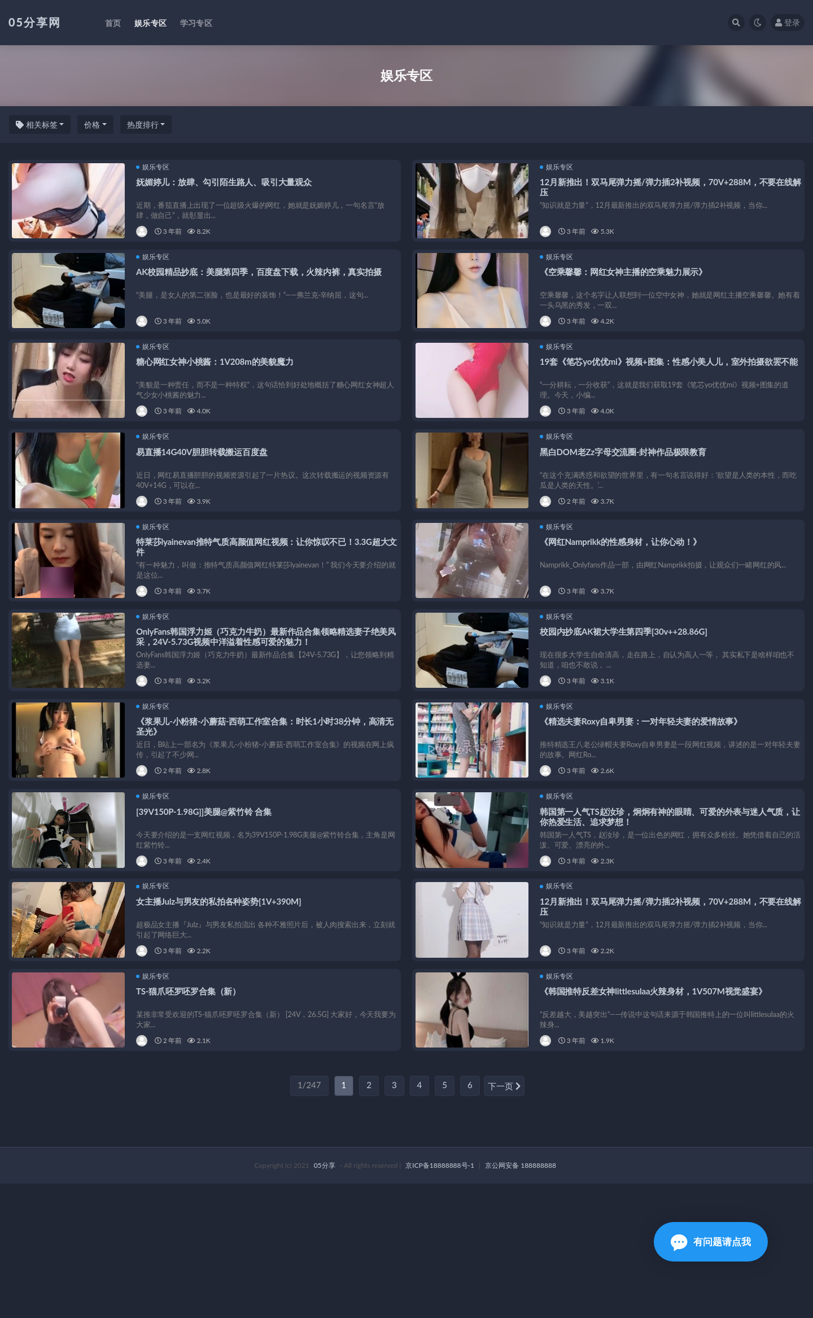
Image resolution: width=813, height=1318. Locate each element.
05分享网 (34, 22)
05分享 (324, 1299)
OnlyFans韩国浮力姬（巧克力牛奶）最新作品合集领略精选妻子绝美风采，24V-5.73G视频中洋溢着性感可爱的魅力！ (264, 707)
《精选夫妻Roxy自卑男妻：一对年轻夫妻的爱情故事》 (643, 805)
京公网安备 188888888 (520, 1299)
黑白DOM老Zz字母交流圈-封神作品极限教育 (625, 495)
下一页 (504, 1221)
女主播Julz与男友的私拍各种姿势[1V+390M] (221, 1012)
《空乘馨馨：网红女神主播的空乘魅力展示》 (625, 287)
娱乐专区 (155, 169)
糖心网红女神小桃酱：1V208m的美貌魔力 (217, 391)
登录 (787, 22)
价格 (92, 124)
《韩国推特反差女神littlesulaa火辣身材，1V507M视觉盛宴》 (655, 1116)
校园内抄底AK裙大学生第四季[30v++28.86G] (626, 702)
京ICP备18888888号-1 (439, 1299)
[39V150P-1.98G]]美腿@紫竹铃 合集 (206, 909)
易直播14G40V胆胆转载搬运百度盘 (204, 495)
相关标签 (37, 124)
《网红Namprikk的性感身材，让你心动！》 (622, 598)
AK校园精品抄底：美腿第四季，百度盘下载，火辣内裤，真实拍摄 (261, 287)
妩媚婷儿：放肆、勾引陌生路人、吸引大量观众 (226, 184)
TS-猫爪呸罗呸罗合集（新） (190, 1116)
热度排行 (143, 124)
